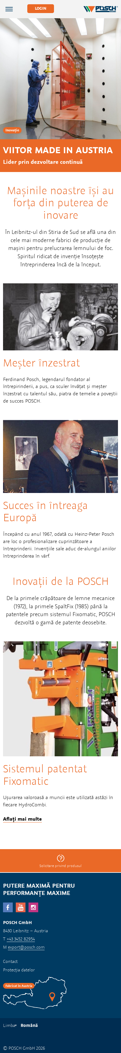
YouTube (20, 907)
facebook (8, 907)
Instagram (33, 907)
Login (40, 8)
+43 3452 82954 (21, 939)
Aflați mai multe (22, 818)
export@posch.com (26, 947)
